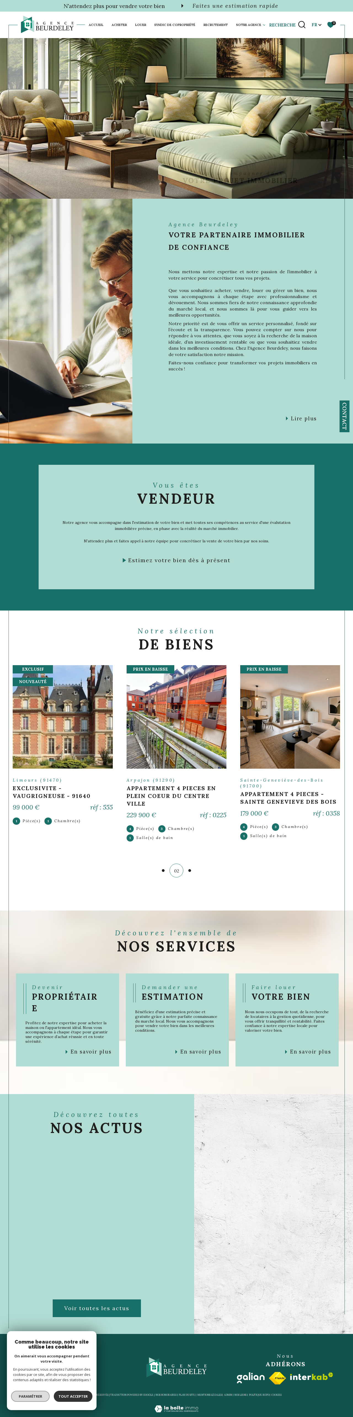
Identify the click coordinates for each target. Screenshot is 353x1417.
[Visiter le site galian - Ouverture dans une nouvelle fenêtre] (251, 1377)
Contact (344, 416)
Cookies (276, 1394)
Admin (228, 1394)
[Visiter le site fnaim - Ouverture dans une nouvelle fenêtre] (277, 1378)
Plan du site (187, 1394)
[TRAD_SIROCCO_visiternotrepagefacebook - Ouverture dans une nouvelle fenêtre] (231, 180)
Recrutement (216, 25)
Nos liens (240, 1394)
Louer (140, 25)
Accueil (96, 25)
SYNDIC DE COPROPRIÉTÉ (174, 25)
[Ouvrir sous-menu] (264, 24)
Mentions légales (209, 1394)
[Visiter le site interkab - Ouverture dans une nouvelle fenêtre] (311, 1376)
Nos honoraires (166, 1394)
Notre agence (248, 25)
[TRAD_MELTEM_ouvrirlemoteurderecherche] (287, 25)
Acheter (119, 25)
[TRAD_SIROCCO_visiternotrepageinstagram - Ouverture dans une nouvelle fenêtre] (249, 180)
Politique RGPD (259, 1394)
